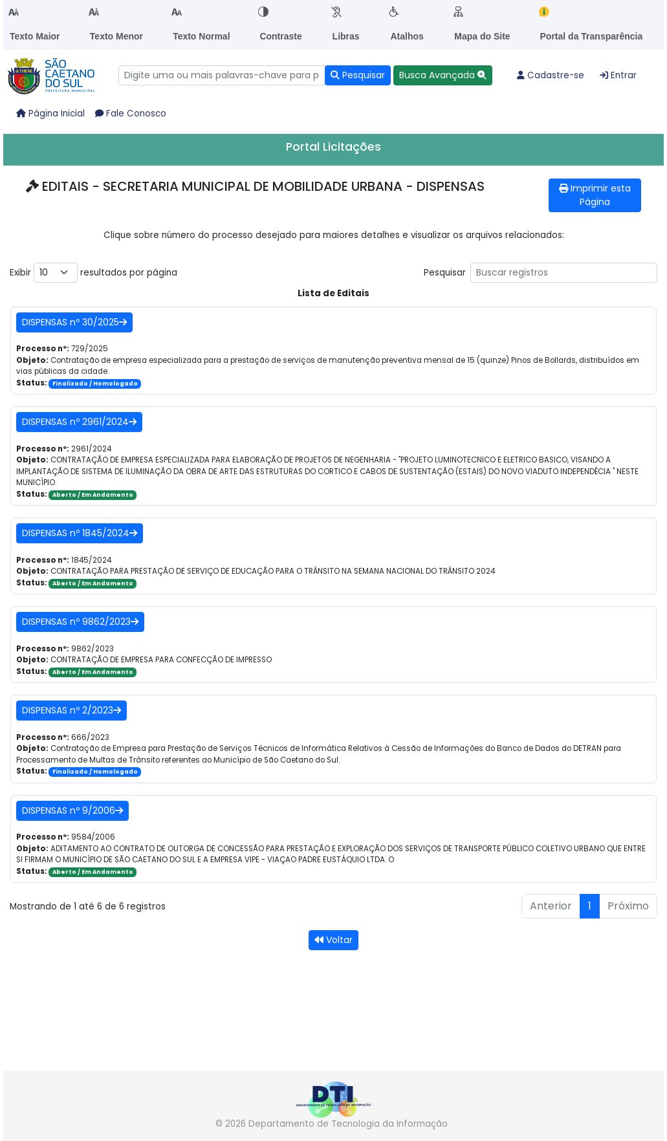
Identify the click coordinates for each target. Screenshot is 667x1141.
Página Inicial (50, 113)
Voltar (333, 939)
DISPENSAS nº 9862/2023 (80, 621)
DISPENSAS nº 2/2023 (71, 710)
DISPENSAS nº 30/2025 (74, 322)
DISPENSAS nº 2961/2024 (79, 421)
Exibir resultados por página (93, 273)
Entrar (618, 75)
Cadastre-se (550, 75)
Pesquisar (540, 273)
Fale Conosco (130, 113)
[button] (442, 75)
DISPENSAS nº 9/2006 (72, 810)
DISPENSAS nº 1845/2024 (79, 533)
